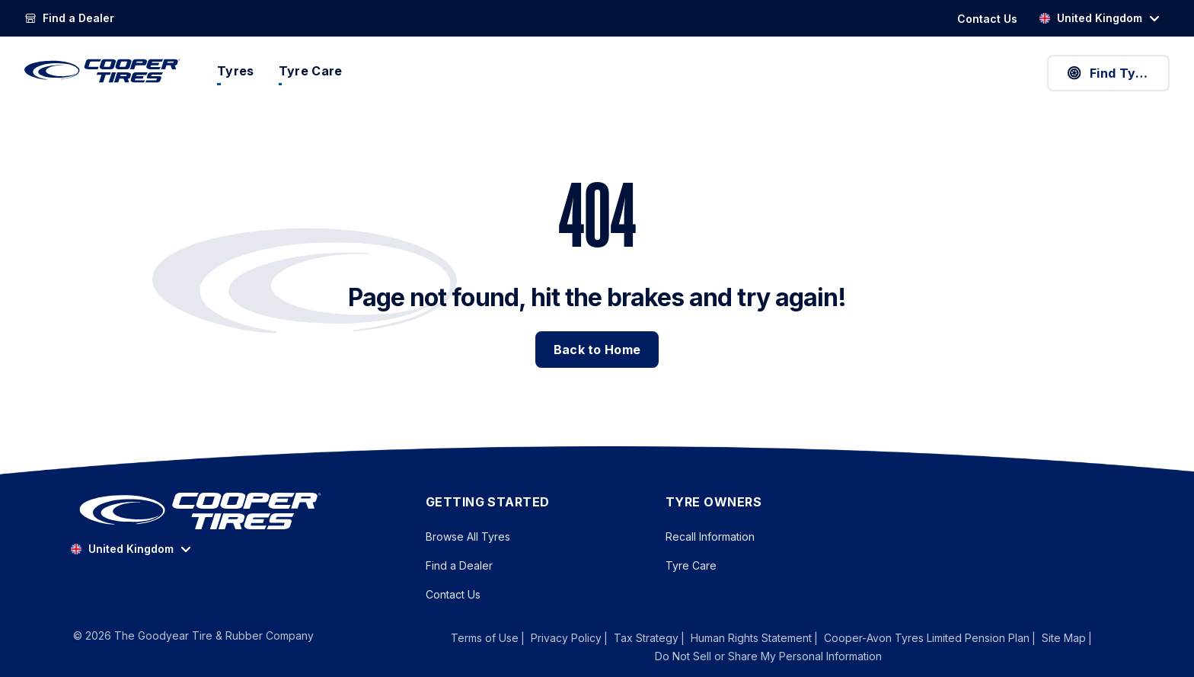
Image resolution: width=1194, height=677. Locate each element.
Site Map (1064, 637)
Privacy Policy (566, 637)
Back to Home (597, 349)
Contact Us (453, 594)
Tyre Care (691, 565)
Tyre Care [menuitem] (311, 70)
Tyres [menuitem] (235, 70)
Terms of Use (485, 637)
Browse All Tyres (468, 536)
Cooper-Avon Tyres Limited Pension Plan (927, 637)
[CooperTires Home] (102, 71)
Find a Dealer (459, 565)
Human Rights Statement (751, 637)
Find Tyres (1110, 73)
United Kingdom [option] (1090, 17)
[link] (69, 18)
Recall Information (710, 536)
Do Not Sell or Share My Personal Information (768, 656)
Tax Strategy (646, 637)
